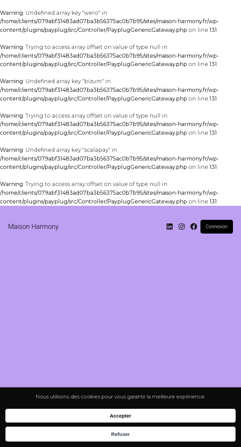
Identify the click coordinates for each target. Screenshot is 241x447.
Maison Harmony (33, 226)
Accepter (120, 416)
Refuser (120, 434)
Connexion (217, 226)
